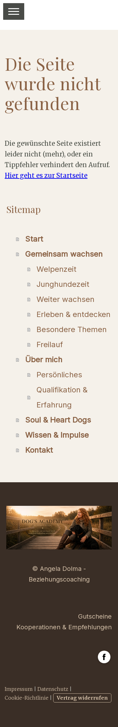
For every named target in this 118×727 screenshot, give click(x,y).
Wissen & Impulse (57, 435)
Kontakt (39, 450)
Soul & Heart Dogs (58, 419)
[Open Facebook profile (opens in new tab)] (104, 657)
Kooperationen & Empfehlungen (64, 627)
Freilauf (50, 344)
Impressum (19, 689)
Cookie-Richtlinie (26, 698)
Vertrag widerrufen (82, 698)
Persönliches (59, 374)
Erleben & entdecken (73, 314)
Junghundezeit (63, 284)
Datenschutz (52, 689)
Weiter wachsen (65, 299)
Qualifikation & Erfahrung (62, 397)
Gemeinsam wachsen (64, 254)
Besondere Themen (72, 329)
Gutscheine (95, 616)
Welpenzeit (56, 269)
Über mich (43, 359)
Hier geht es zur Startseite (46, 175)
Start (34, 238)
